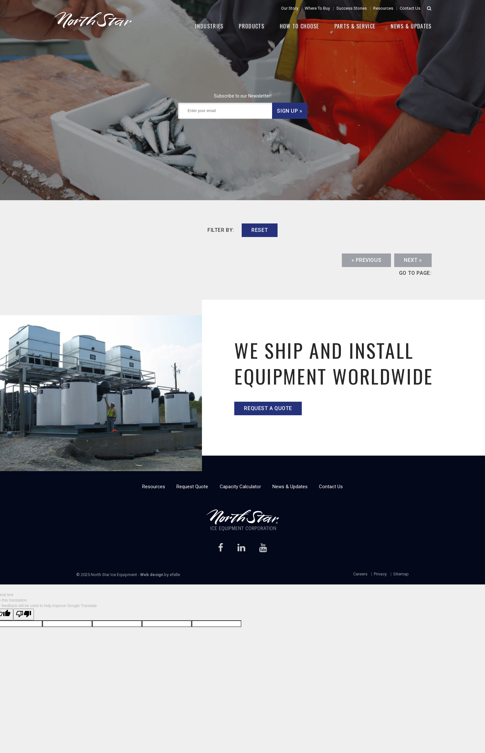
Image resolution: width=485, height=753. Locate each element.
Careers (360, 574)
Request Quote (192, 487)
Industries (209, 26)
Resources (383, 8)
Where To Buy (317, 8)
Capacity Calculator (240, 487)
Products (251, 26)
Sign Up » (289, 111)
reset (259, 230)
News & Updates (411, 26)
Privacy (380, 574)
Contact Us (410, 8)
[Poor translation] (23, 614)
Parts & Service (354, 26)
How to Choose (299, 26)
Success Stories (351, 8)
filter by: (220, 230)
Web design (151, 574)
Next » (413, 260)
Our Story (289, 8)
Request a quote (268, 408)
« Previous (367, 260)
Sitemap (401, 574)
